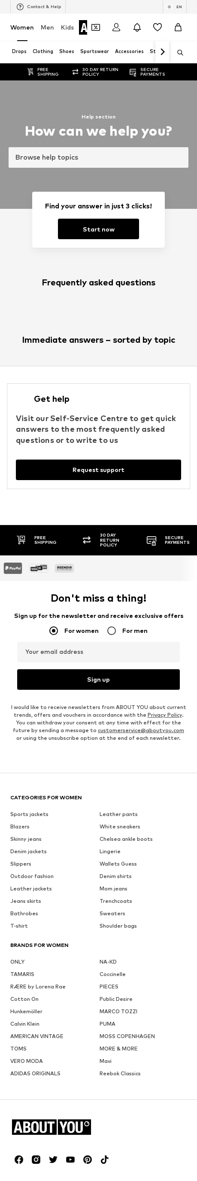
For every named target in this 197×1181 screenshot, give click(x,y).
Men (47, 27)
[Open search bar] (177, 52)
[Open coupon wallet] (96, 27)
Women (22, 27)
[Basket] (178, 27)
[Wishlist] (157, 27)
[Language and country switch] (174, 7)
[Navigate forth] (162, 52)
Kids (67, 27)
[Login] (116, 27)
